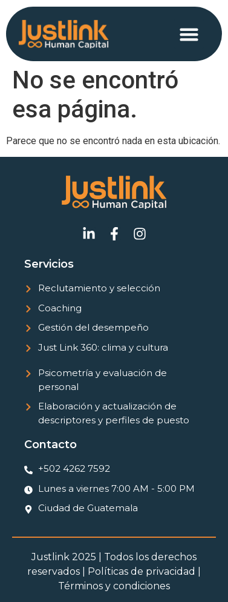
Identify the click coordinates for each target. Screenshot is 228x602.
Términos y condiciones (114, 586)
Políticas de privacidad (141, 571)
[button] (189, 34)
